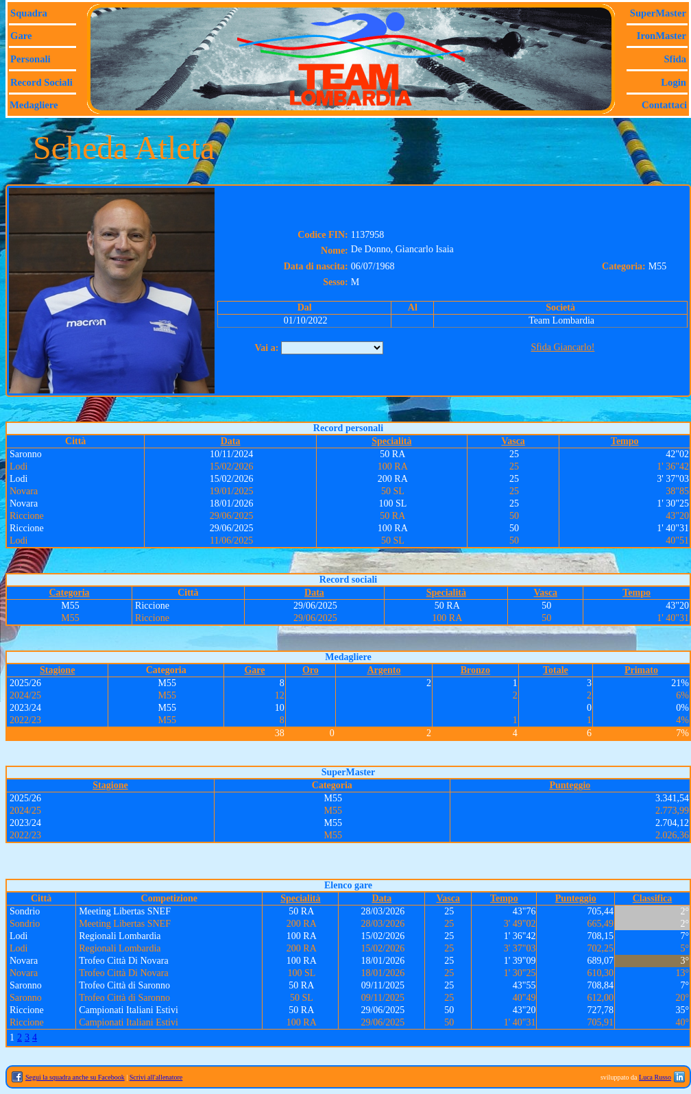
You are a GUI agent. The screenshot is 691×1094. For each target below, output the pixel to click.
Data (231, 441)
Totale (555, 670)
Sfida (675, 58)
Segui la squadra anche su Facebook (75, 1077)
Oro (310, 670)
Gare (21, 35)
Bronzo (475, 670)
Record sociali (41, 82)
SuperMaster (658, 13)
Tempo (625, 441)
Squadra (28, 13)
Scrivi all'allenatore (156, 1077)
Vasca (513, 441)
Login (673, 82)
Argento (383, 670)
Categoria (69, 592)
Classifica (652, 898)
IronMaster (661, 35)
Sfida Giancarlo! (562, 347)
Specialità (391, 441)
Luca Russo (655, 1077)
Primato (641, 670)
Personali (30, 58)
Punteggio (569, 785)
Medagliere (34, 104)
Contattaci (664, 104)
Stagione (57, 670)
